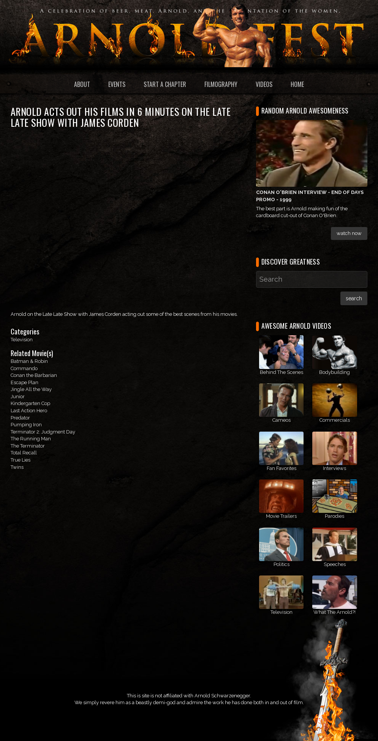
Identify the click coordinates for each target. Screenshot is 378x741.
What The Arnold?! (334, 612)
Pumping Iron (26, 424)
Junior (18, 396)
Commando (24, 368)
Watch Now (349, 233)
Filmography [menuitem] (220, 84)
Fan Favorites (281, 468)
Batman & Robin (29, 361)
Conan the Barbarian (34, 375)
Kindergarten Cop (30, 403)
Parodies (334, 516)
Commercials (334, 420)
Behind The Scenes (281, 372)
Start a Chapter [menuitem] (165, 84)
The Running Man (31, 438)
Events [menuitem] (116, 84)
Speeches (335, 564)
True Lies (20, 460)
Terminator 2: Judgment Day (43, 432)
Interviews (334, 468)
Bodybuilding (334, 372)
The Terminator (28, 446)
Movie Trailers (281, 516)
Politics (281, 564)
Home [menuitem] (297, 84)
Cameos (281, 420)
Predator (20, 418)
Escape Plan (24, 382)
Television (22, 339)
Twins (17, 467)
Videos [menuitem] (264, 84)
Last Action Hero (29, 410)
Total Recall (24, 453)
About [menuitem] (82, 84)
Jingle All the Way (31, 389)
